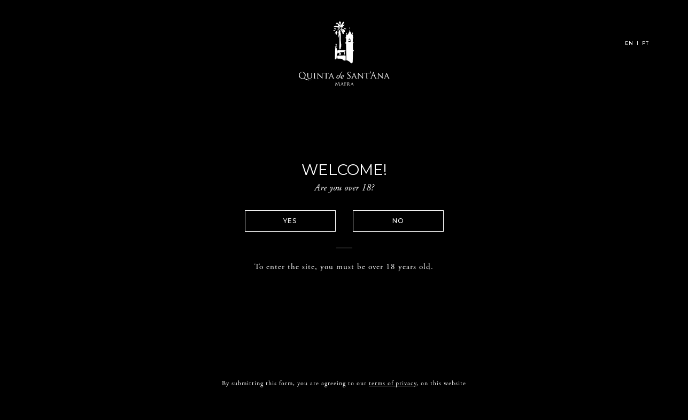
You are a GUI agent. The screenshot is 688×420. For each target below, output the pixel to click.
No (398, 221)
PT (645, 43)
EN (629, 43)
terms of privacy (392, 379)
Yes (290, 221)
